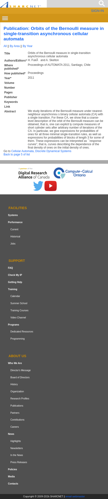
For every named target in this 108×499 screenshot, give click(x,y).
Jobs (12, 243)
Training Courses (19, 310)
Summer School (18, 303)
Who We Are (15, 363)
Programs (13, 324)
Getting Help (15, 282)
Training (12, 289)
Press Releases (18, 462)
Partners (14, 413)
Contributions (17, 419)
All (5, 46)
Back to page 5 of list (17, 154)
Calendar (15, 296)
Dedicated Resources (21, 332)
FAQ (10, 268)
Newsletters (16, 448)
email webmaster (75, 496)
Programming (17, 338)
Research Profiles (19, 398)
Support (17, 261)
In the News (16, 455)
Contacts (13, 483)
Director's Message (20, 370)
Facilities (18, 208)
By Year (27, 46)
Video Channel (18, 317)
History (14, 384)
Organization (17, 391)
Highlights (15, 441)
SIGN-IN (97, 11)
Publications (16, 405)
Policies (12, 469)
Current (14, 229)
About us (17, 356)
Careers (14, 427)
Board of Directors (20, 377)
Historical (15, 236)
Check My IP (15, 275)
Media (11, 476)
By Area (15, 46)
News (11, 434)
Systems (13, 215)
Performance (15, 222)
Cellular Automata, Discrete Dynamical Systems (41, 151)
